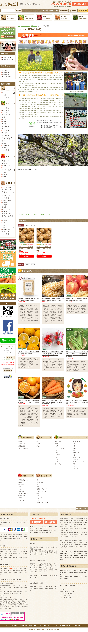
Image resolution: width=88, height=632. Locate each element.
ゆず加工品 (5, 198)
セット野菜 (5, 108)
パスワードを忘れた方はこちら (8, 359)
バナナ (4, 176)
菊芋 (3, 141)
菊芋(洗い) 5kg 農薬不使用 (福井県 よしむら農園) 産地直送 (44, 248)
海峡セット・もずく (8, 227)
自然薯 (4, 143)
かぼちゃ (75, 455)
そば (3, 218)
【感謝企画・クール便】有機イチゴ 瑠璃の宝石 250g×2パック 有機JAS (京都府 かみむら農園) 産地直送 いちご (52, 353)
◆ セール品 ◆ (6, 57)
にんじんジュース (7, 187)
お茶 (38, 486)
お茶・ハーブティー (8, 209)
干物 (3, 222)
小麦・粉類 (5, 97)
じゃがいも (5, 135)
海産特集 (5, 220)
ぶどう (20, 502)
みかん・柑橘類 (7, 170)
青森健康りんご (23, 480)
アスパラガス (6, 115)
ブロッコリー (77, 441)
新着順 (33, 225)
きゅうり (75, 459)
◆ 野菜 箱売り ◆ (7, 59)
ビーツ (4, 119)
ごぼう (57, 459)
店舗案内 (15, 625)
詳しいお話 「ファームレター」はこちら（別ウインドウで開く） (34, 214)
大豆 (74, 446)
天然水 (4, 207)
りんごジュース (7, 190)
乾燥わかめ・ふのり (42, 502)
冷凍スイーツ (6, 196)
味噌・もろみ (6, 229)
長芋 (57, 450)
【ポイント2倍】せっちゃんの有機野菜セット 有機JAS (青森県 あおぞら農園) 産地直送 (77, 402)
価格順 (27, 225)
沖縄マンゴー (6, 161)
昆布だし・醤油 (7, 213)
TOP (19, 26)
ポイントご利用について (63, 625)
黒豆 (74, 466)
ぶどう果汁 (5, 205)
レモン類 (5, 174)
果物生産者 (5, 74)
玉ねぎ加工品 (41, 482)
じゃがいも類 (60, 448)
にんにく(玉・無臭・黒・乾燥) (6, 138)
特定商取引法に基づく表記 (29, 625)
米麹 (3, 225)
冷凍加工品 (5, 150)
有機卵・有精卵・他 (8, 200)
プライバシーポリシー (46, 625)
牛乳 (38, 493)
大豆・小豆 (5, 145)
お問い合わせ (78, 625)
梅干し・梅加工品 (7, 216)
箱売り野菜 (5, 110)
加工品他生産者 (23, 448)
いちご (4, 167)
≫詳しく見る (7, 608)
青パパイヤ (58, 464)
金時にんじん (77, 457)
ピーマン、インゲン (79, 461)
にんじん (5, 112)
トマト (75, 443)
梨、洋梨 (21, 484)
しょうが (5, 132)
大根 (3, 117)
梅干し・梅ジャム (42, 489)
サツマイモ (76, 452)
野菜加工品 (5, 231)
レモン (20, 489)
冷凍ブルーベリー (7, 172)
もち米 (4, 95)
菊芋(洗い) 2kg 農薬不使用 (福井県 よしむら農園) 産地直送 (26, 248)
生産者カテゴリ (25, 26)
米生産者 (5, 70)
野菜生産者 (5, 72)
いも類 (57, 446)
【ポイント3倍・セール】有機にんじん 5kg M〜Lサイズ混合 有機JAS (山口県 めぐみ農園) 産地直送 (53, 402)
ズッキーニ (76, 468)
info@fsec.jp (67, 597)
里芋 (3, 128)
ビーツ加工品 (6, 211)
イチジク (21, 498)
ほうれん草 (5, 130)
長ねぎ (4, 123)
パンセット (5, 202)
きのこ (4, 147)
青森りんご (5, 163)
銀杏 (74, 464)
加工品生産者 (6, 77)
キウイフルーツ (7, 165)
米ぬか (38, 446)
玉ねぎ (4, 121)
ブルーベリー (22, 500)
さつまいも (5, 126)
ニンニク (75, 448)
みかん (20, 482)
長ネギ (75, 450)
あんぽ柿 (21, 491)
